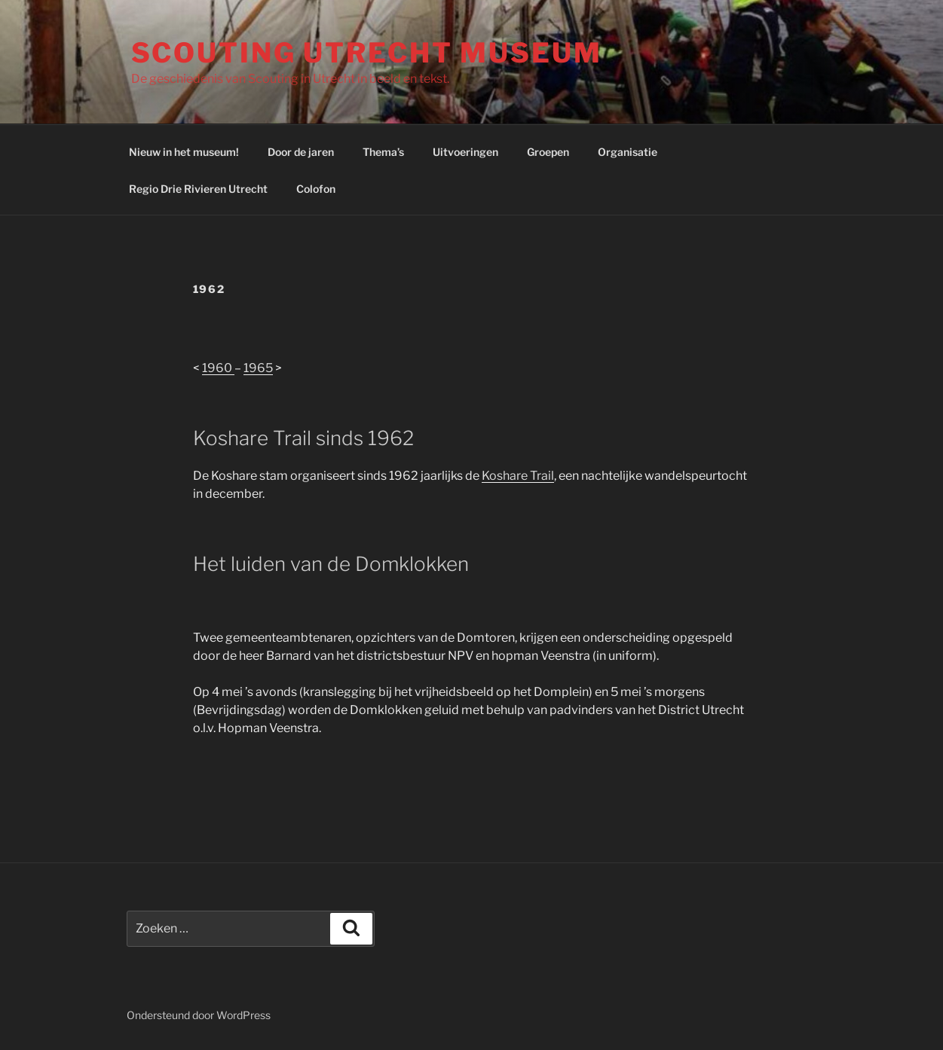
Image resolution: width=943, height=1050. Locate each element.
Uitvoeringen (465, 151)
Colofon (315, 188)
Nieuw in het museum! (184, 151)
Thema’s (383, 151)
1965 (258, 368)
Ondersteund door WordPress (199, 1015)
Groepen (548, 151)
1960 (218, 368)
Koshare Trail (518, 476)
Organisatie (627, 151)
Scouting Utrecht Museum (366, 52)
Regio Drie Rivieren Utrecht (198, 188)
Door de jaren (301, 151)
